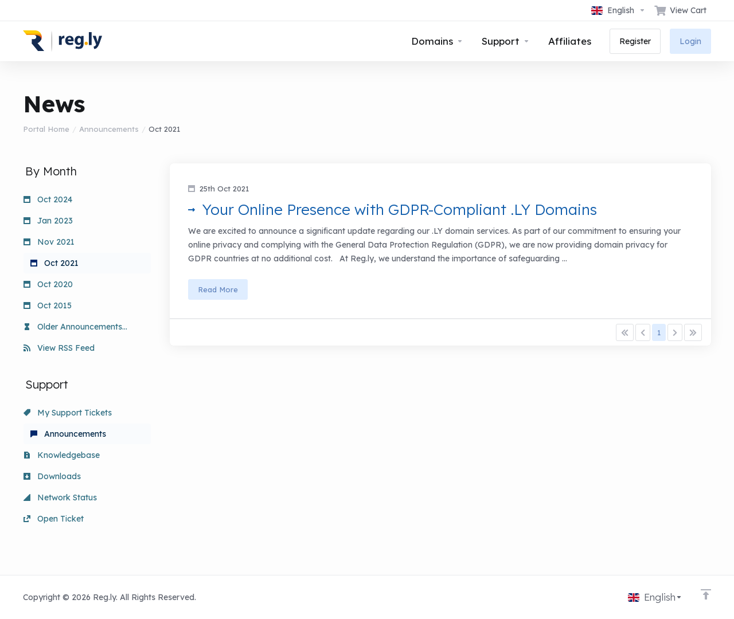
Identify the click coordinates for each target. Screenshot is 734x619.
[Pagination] (625, 332)
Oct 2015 (48, 305)
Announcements (109, 129)
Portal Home (46, 129)
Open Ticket (54, 519)
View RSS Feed (59, 348)
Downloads (52, 476)
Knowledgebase (62, 455)
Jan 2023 (48, 221)
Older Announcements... (75, 327)
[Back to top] (706, 594)
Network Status (60, 497)
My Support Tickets (68, 413)
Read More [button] (218, 289)
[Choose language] (618, 10)
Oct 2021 (54, 263)
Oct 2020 (48, 284)
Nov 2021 (49, 242)
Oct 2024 (48, 199)
